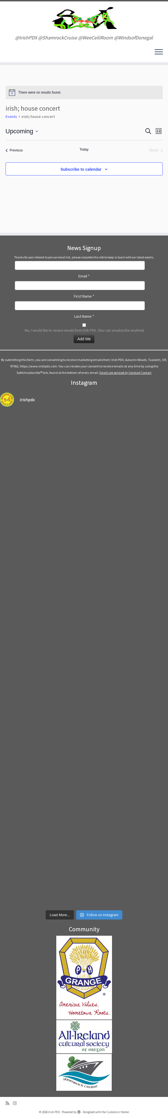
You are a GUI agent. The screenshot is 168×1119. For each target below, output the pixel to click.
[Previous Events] (14, 150)
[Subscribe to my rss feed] (9, 1103)
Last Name (84, 316)
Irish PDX (54, 1112)
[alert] (84, 92)
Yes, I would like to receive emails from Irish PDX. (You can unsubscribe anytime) (84, 330)
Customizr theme (117, 1112)
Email (84, 276)
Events (11, 116)
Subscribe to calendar (80, 169)
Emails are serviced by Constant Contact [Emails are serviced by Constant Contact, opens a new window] (125, 373)
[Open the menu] (159, 52)
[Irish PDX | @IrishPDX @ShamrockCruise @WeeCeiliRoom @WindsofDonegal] (84, 18)
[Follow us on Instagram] (16, 1103)
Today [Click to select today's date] (84, 149)
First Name (84, 296)
